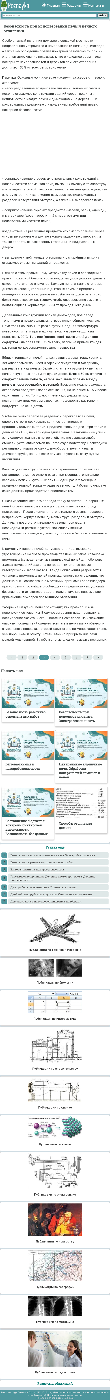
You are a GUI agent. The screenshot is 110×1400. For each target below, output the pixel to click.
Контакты (96, 5)
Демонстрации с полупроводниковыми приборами (45, 901)
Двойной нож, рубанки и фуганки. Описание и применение (51, 894)
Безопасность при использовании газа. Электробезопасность (52, 855)
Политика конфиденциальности (64, 1395)
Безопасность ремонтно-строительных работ (41, 862)
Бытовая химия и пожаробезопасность (37, 869)
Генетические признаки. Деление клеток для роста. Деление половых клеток (52, 878)
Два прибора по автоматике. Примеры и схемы (43, 887)
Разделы (74, 5)
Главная (53, 5)
